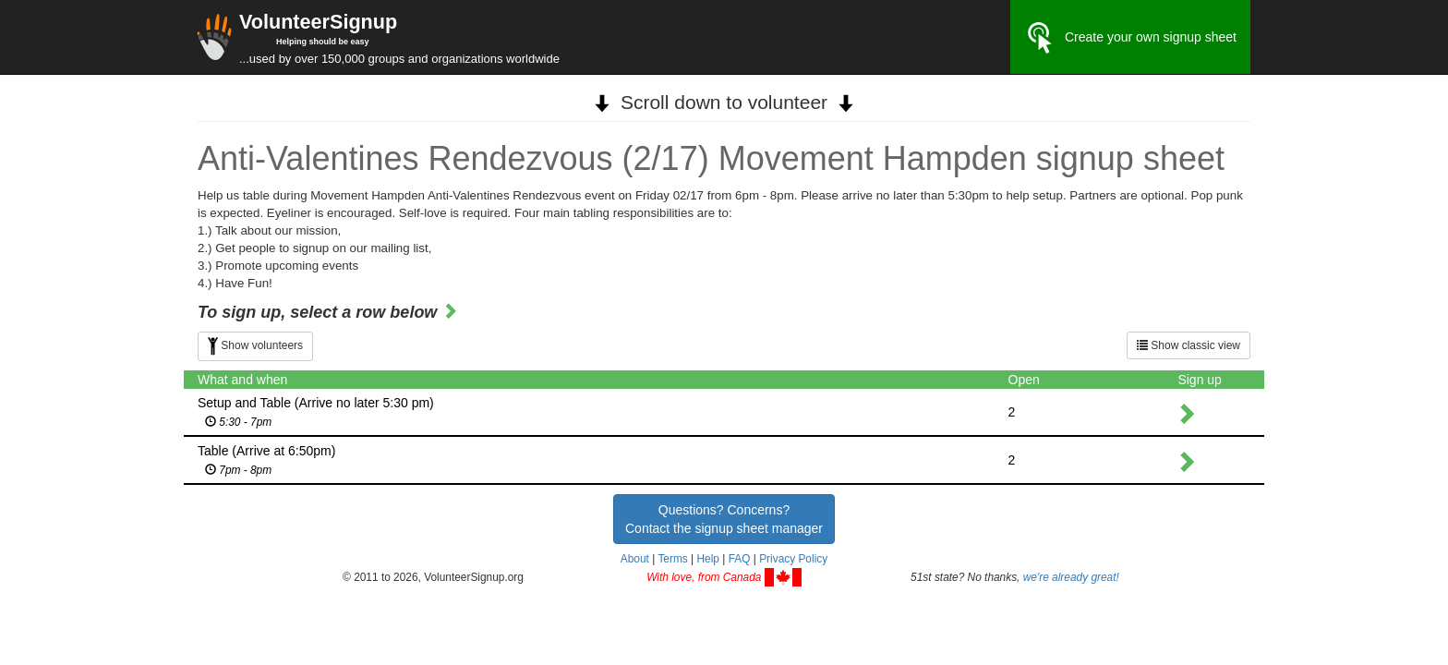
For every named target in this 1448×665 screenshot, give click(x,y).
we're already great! (1071, 577)
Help (707, 558)
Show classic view (1188, 345)
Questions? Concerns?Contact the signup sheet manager (724, 519)
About (635, 558)
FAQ (740, 558)
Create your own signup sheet (1130, 38)
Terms (672, 558)
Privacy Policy (793, 558)
